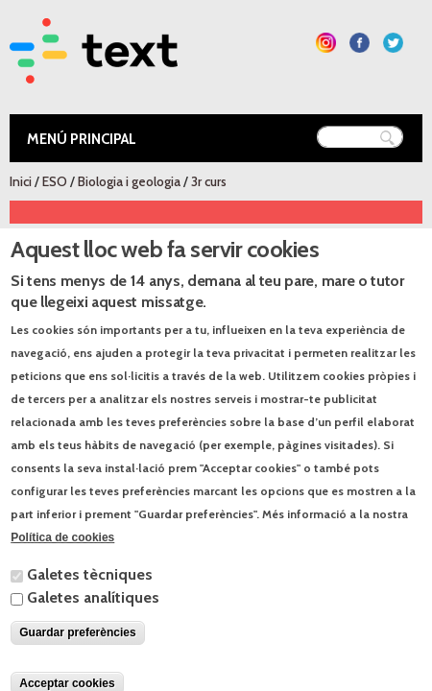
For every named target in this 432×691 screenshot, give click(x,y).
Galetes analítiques (93, 621)
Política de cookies (62, 561)
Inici (21, 181)
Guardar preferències (77, 656)
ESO (54, 181)
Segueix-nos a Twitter (393, 43)
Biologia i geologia (129, 181)
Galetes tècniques (90, 598)
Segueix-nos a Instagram (326, 43)
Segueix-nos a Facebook (359, 43)
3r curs (209, 181)
